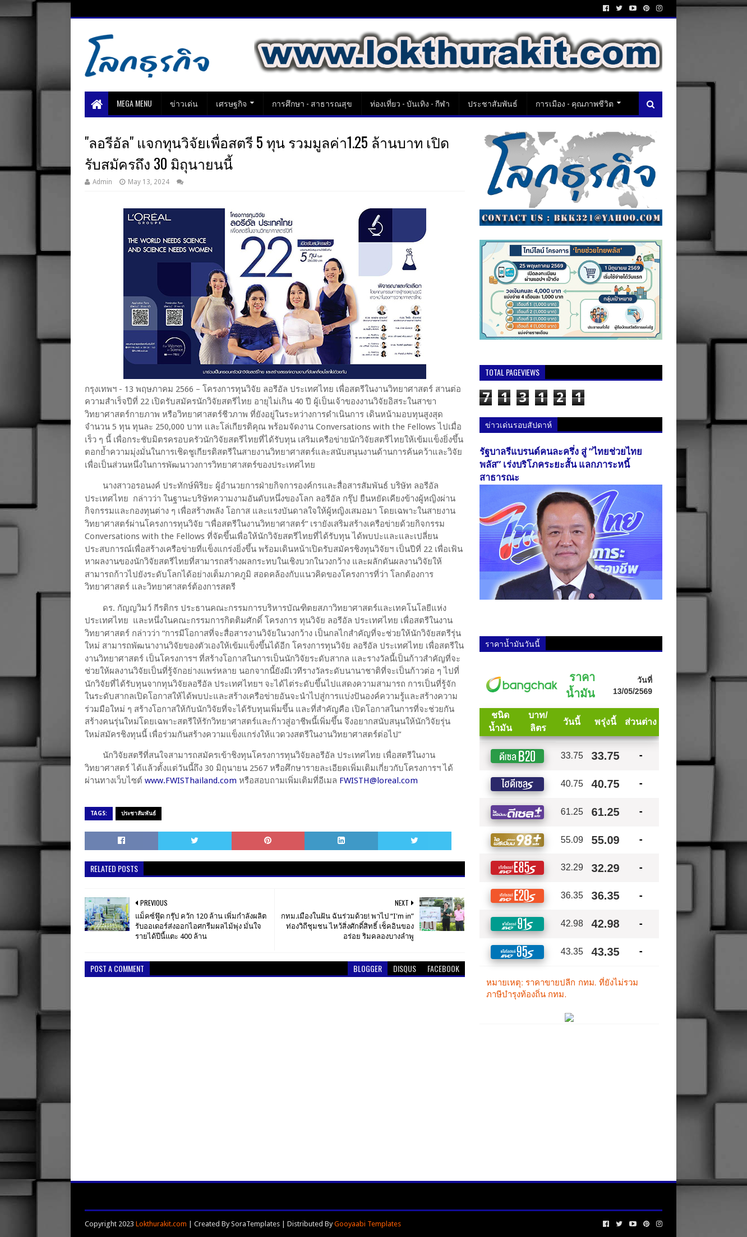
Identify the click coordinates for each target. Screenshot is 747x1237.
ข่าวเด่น (184, 103)
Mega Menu (134, 103)
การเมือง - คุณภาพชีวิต (575, 103)
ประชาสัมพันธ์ (493, 103)
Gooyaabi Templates (367, 1224)
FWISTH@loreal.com (378, 780)
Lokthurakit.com (161, 1224)
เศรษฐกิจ (231, 103)
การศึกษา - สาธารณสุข (312, 103)
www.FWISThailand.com (191, 780)
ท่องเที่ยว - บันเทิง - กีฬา (410, 103)
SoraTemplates (255, 1224)
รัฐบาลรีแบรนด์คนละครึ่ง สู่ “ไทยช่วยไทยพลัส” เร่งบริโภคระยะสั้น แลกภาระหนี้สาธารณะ (560, 464)
